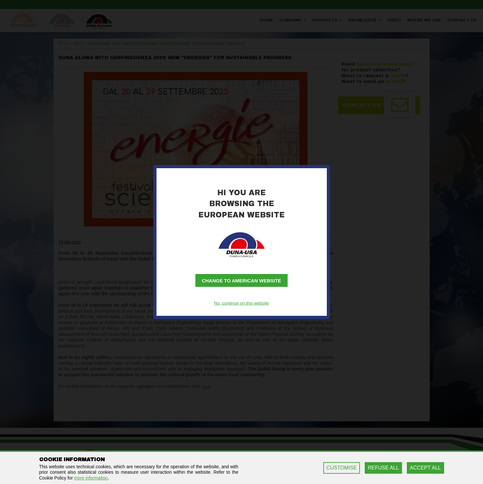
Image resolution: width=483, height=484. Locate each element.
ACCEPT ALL (425, 467)
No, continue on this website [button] (241, 303)
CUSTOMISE (341, 467)
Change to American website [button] (241, 281)
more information (91, 477)
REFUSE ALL (383, 467)
